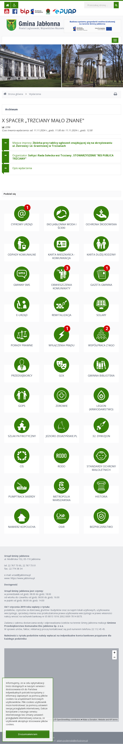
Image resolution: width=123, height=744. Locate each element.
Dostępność (10, 584)
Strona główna (13, 94)
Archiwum (11, 109)
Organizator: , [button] (62, 157)
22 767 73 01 (29, 565)
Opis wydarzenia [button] (22, 168)
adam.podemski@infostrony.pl (72, 740)
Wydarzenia (35, 94)
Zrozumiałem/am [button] (27, 734)
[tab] (61, 144)
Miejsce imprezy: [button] (62, 144)
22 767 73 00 (14, 565)
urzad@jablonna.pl (21, 575)
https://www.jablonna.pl (23, 578)
